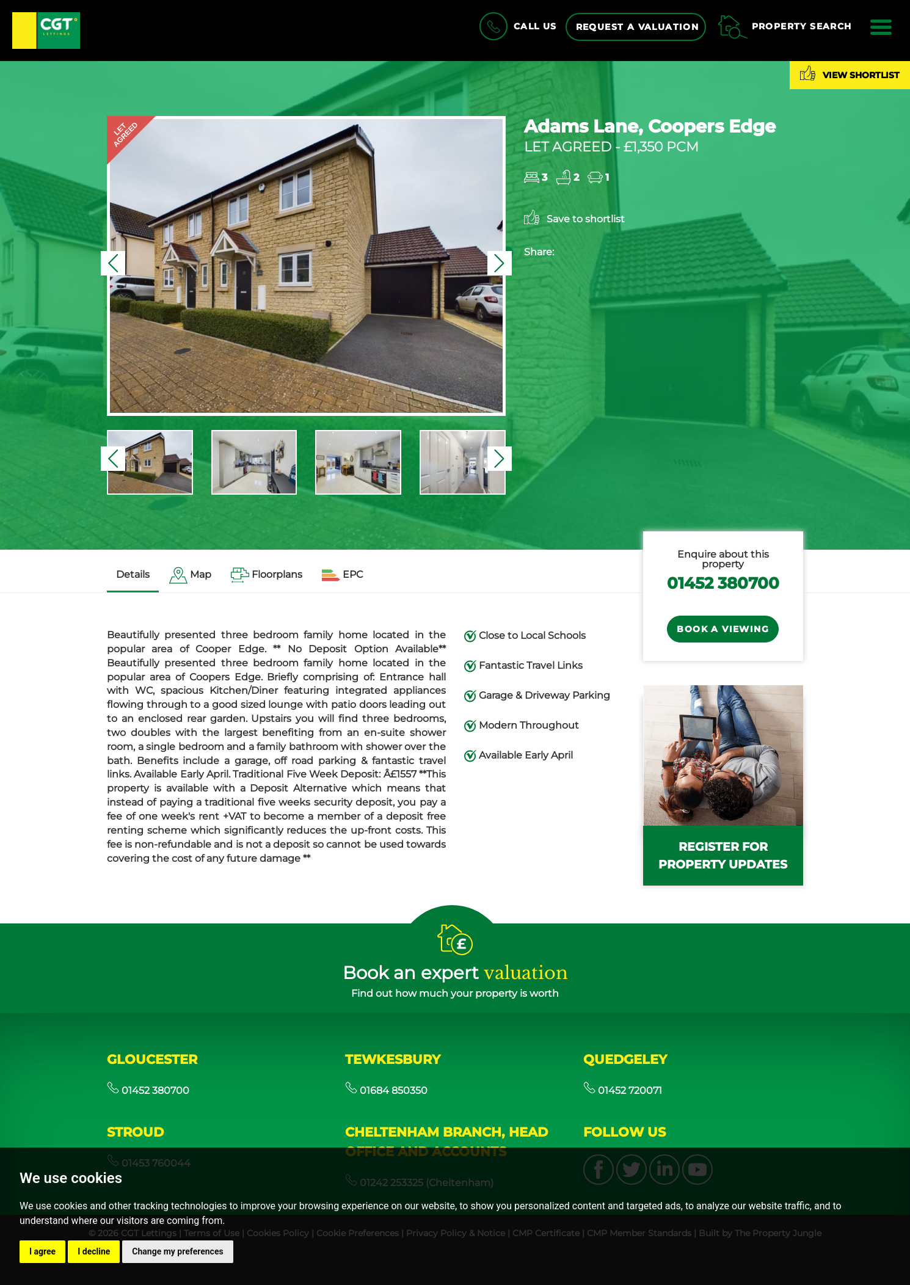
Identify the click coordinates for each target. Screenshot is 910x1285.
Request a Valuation (637, 26)
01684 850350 (386, 1090)
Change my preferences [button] (177, 1251)
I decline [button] (94, 1251)
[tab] (190, 575)
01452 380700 (723, 582)
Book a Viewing (723, 629)
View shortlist (850, 73)
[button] (113, 263)
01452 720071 (622, 1090)
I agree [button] (42, 1251)
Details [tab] (133, 574)
